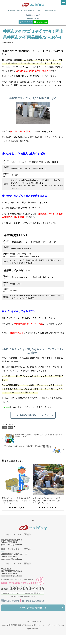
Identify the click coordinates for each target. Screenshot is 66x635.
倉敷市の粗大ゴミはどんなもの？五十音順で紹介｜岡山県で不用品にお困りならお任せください (47, 500)
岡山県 (10, 427)
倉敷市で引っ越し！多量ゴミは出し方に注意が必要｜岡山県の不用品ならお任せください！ (16, 500)
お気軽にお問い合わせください (33, 415)
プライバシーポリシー (33, 620)
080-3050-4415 (33, 15)
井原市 (4, 427)
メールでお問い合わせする (33, 606)
